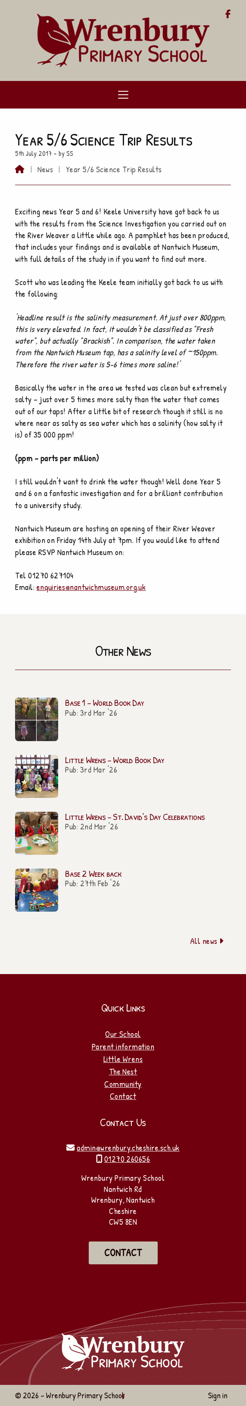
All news (207, 941)
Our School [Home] (123, 1034)
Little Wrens (123, 1059)
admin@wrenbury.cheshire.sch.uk (128, 1147)
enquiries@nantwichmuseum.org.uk (91, 587)
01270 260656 (127, 1158)
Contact (123, 1096)
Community (122, 1083)
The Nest (123, 1071)
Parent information (123, 1046)
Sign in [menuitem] (217, 1395)
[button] (123, 95)
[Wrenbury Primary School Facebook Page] (228, 14)
